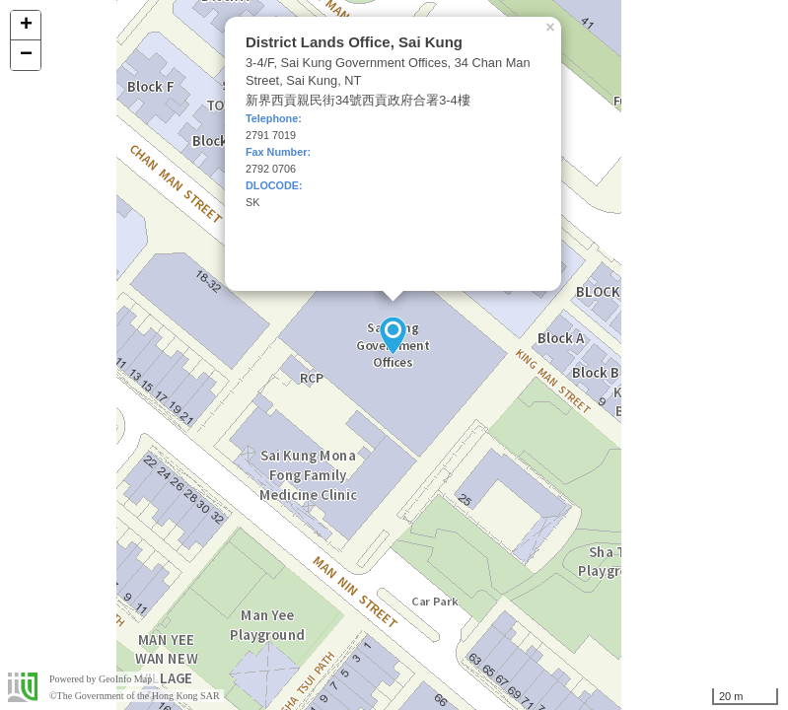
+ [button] (26, 25)
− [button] (26, 55)
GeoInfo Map (125, 679)
